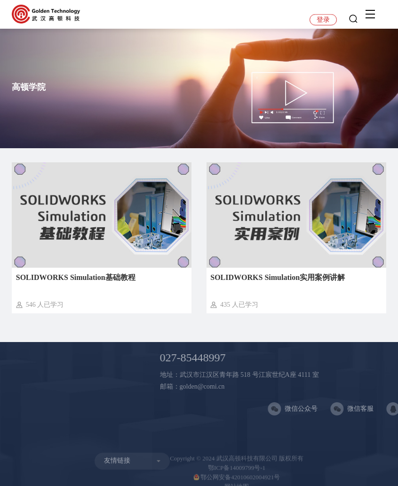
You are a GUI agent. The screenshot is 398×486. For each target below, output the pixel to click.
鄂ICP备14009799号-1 (236, 472)
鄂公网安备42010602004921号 (236, 482)
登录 (323, 19)
